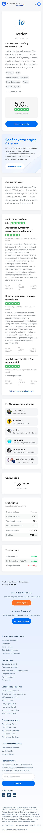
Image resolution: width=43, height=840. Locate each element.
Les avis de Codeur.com (11, 653)
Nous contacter (8, 754)
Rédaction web (8, 700)
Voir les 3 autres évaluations (21, 391)
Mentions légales (8, 825)
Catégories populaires (12, 686)
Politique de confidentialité (25, 825)
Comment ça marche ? (11, 747)
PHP (18, 73)
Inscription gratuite (21, 621)
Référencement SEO (10, 697)
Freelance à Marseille (10, 730)
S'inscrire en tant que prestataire (15, 670)
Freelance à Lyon (9, 727)
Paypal (25, 82)
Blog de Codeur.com (10, 650)
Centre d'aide (7, 751)
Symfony (10, 73)
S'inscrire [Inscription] (18, 783)
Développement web (10, 691)
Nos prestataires (8, 673)
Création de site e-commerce (14, 694)
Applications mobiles (10, 710)
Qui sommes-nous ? (10, 640)
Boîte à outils (7, 647)
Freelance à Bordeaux (10, 737)
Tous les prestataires (9, 582)
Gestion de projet (9, 713)
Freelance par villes (10, 720)
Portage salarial (8, 677)
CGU (39, 825)
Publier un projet (15, 166)
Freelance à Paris (9, 724)
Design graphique (9, 704)
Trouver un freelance (10, 667)
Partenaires (6, 680)
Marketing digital (9, 707)
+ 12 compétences (13, 91)
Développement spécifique (17, 77)
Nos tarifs (6, 643)
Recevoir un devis (21, 124)
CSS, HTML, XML (13, 86)
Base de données (13, 82)
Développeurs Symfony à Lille (26, 462)
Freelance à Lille (8, 734)
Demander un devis (10, 664)
